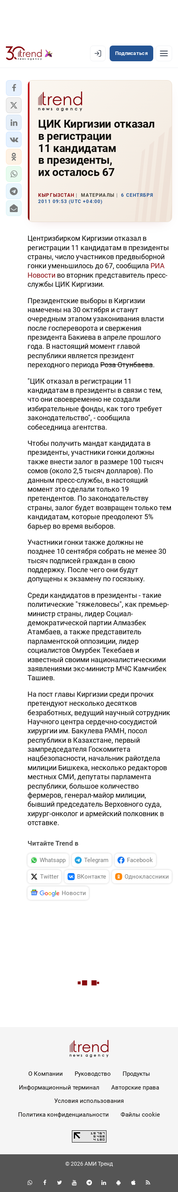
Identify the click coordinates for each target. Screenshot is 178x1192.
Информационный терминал (59, 1087)
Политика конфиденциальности (63, 1114)
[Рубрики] (164, 53)
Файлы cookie (140, 1114)
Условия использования (89, 1100)
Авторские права (135, 1087)
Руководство (93, 1073)
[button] (13, 88)
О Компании (45, 1073)
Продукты (136, 1073)
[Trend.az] (29, 53)
